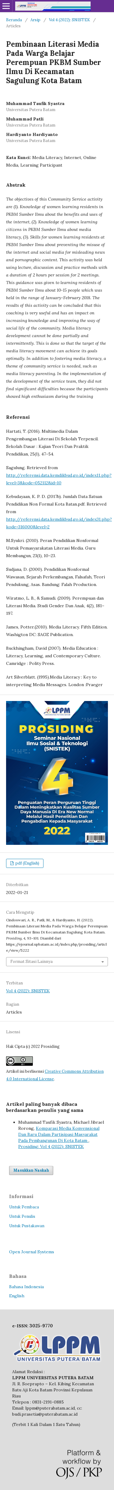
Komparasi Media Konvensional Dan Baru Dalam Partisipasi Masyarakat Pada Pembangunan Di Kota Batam (58, 1134)
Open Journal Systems (31, 1252)
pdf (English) (27, 863)
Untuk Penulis (22, 1216)
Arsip (35, 19)
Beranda (14, 19)
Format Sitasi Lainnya (31, 961)
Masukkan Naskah (31, 1170)
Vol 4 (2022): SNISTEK (69, 19)
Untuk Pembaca (24, 1207)
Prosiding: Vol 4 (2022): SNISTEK (51, 1146)
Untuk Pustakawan (26, 1225)
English (16, 1296)
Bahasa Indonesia (26, 1286)
